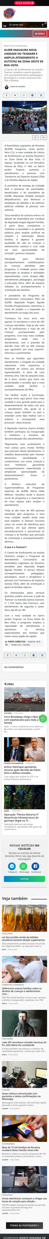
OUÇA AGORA (24, 3)
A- (35, 137)
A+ (44, 137)
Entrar (25, 879)
